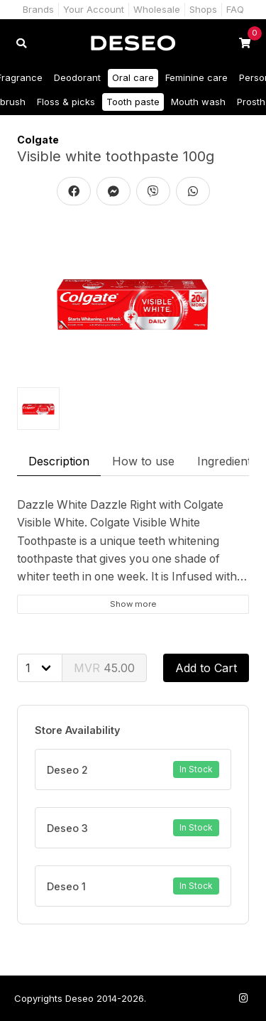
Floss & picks (66, 101)
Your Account (93, 9)
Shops (203, 9)
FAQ (235, 9)
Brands (38, 9)
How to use (143, 461)
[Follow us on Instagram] (243, 998)
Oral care (133, 77)
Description (58, 461)
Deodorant (77, 77)
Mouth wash (198, 101)
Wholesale (156, 9)
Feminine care (196, 77)
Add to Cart (206, 668)
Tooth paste (133, 101)
